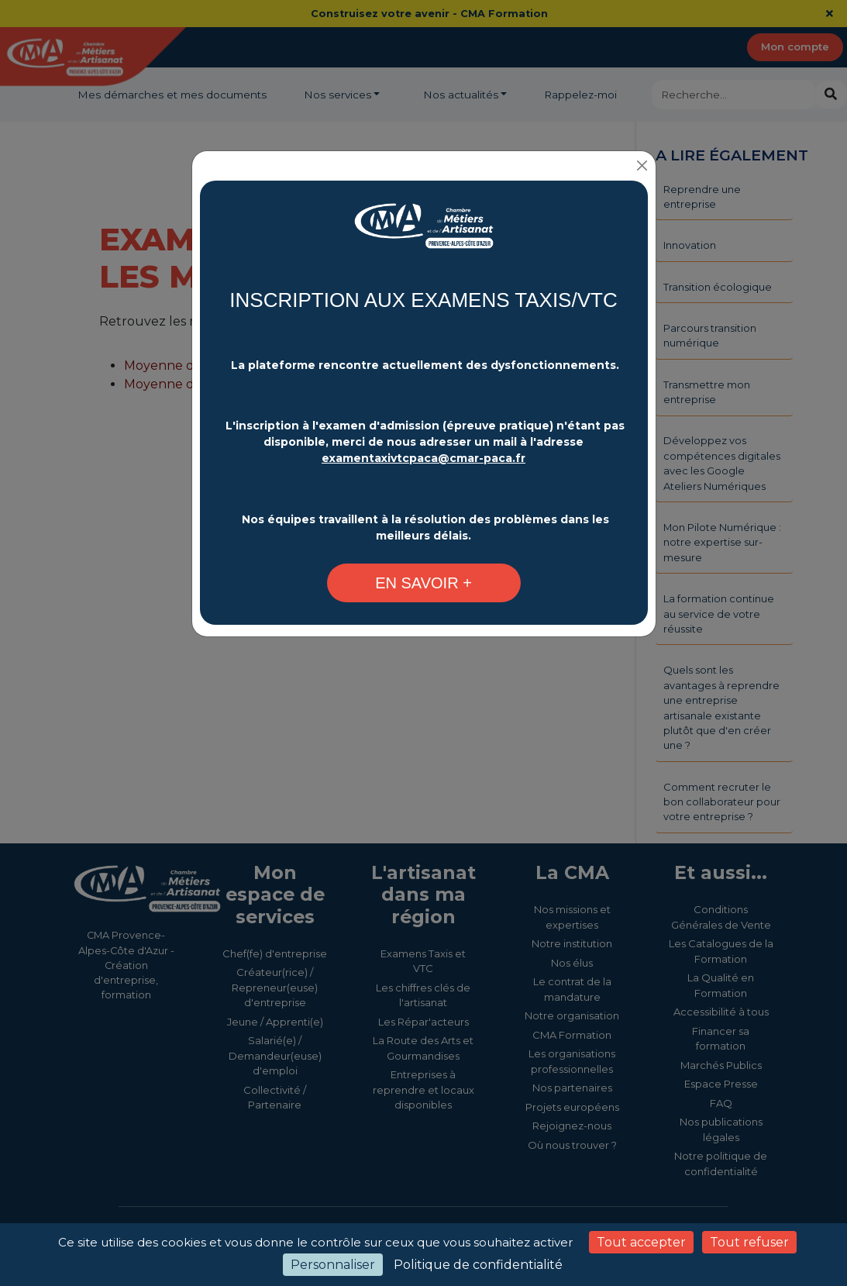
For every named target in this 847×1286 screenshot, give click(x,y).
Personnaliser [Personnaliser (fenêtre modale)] (333, 1264)
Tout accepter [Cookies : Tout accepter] (641, 1242)
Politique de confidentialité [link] (478, 1264)
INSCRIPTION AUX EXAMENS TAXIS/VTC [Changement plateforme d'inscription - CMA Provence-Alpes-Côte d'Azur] (423, 300)
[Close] (642, 165)
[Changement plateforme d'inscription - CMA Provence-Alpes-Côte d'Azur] (423, 233)
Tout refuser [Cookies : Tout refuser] (749, 1242)
